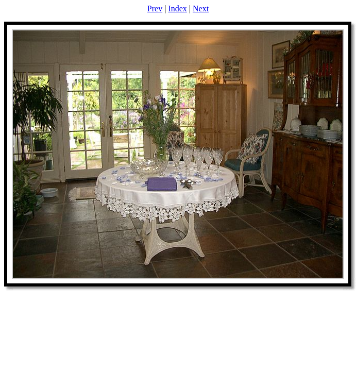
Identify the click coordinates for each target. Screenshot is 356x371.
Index (177, 8)
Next (201, 8)
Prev (154, 8)
